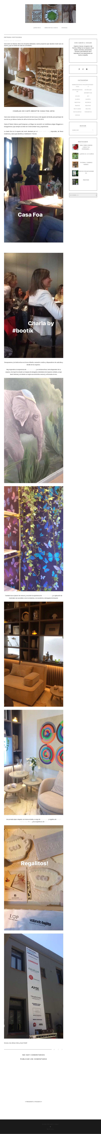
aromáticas (88, 92)
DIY (88, 96)
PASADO (38, 1101)
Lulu (31, 821)
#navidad (86, 179)
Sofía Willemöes (31, 369)
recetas (88, 105)
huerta (88, 99)
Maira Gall (50, 1129)
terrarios (88, 111)
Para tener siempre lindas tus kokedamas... (86, 147)
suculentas (77, 111)
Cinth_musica (44, 819)
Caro (46, 821)
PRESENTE (29, 1101)
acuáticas (88, 89)
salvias (88, 108)
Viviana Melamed (47, 595)
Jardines (37, 27)
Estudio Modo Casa (44, 131)
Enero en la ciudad (12, 41)
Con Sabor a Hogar (53, 1124)
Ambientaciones (51, 27)
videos (77, 115)
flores (77, 99)
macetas (77, 102)
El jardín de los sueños (86, 154)
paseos (77, 105)
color (77, 96)
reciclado (77, 108)
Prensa (65, 27)
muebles (88, 102)
